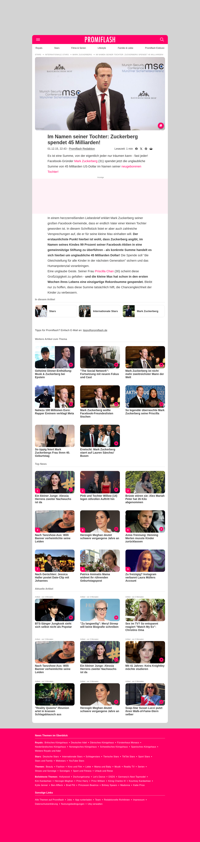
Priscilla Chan (104, 271)
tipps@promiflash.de (95, 330)
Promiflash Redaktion (82, 148)
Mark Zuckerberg (85, 161)
